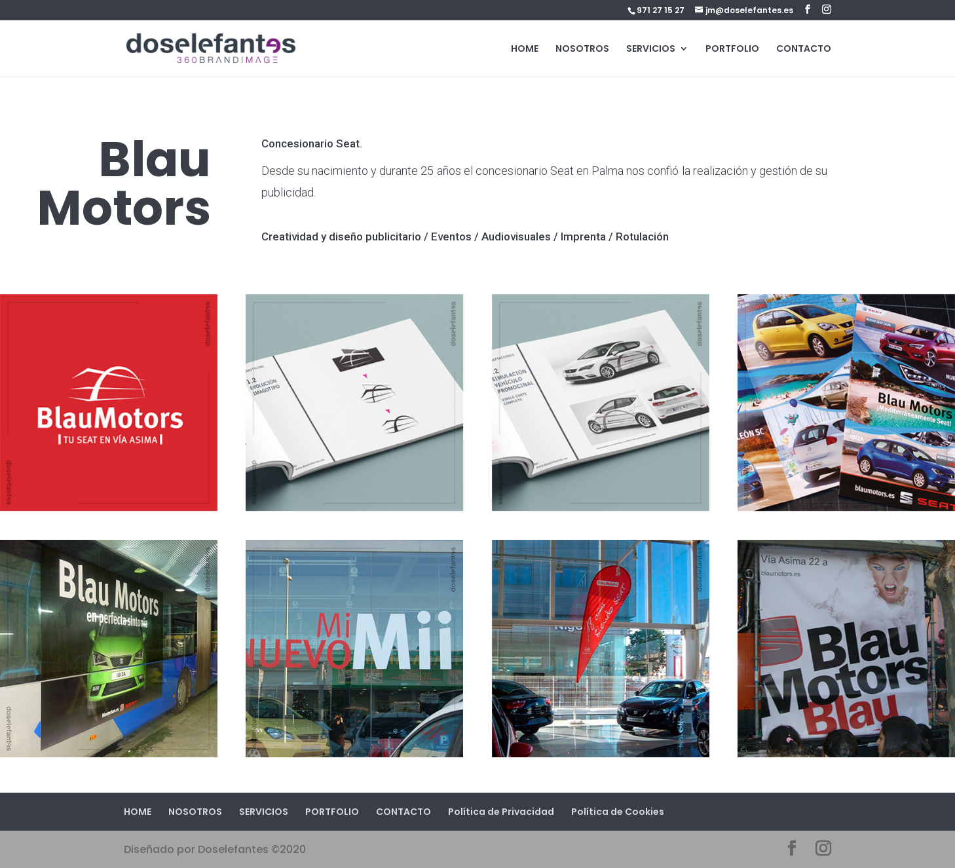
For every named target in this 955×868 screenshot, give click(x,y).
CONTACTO (803, 49)
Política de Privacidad (501, 811)
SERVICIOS (650, 49)
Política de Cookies (617, 811)
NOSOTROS (582, 49)
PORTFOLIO (732, 49)
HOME (524, 49)
